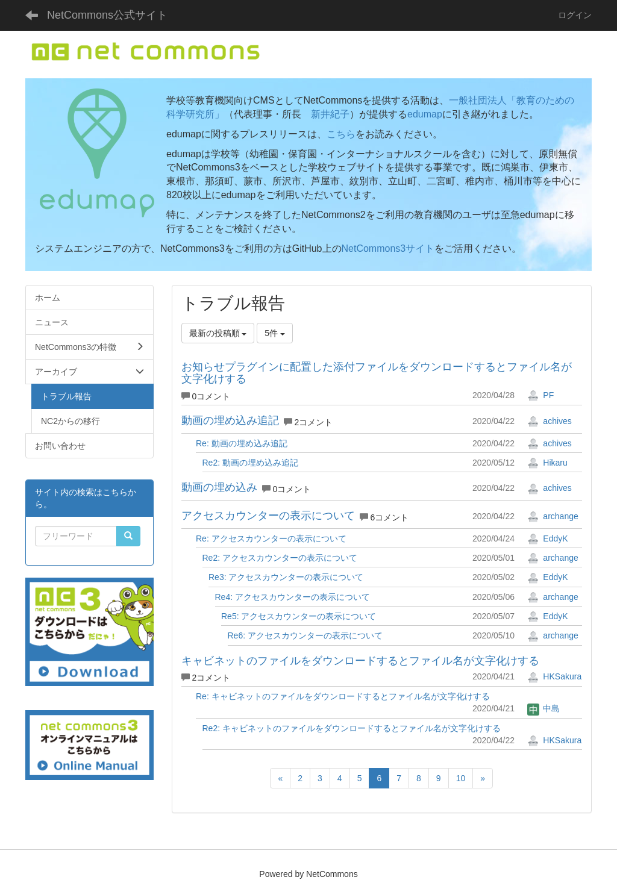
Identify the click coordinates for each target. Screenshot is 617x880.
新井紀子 (330, 114)
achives (549, 421)
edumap (424, 114)
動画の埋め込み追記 (230, 420)
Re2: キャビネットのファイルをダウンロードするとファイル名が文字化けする (351, 728)
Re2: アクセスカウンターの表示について (279, 558)
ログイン (575, 15)
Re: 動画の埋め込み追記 (241, 443)
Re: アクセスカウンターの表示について (271, 538)
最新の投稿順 (218, 333)
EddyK (547, 538)
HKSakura (554, 676)
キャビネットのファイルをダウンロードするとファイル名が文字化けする (360, 661)
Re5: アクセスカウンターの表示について (298, 616)
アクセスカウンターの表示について (268, 516)
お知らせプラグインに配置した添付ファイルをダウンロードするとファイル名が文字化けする (376, 373)
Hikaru (547, 462)
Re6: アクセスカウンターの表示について (305, 635)
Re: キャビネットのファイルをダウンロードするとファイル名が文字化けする (343, 696)
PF (540, 395)
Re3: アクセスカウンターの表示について (285, 577)
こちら (341, 134)
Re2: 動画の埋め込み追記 (250, 462)
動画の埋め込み (219, 487)
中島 (543, 708)
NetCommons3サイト (388, 248)
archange (552, 516)
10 (461, 778)
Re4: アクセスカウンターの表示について (292, 597)
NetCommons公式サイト (107, 15)
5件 (275, 333)
